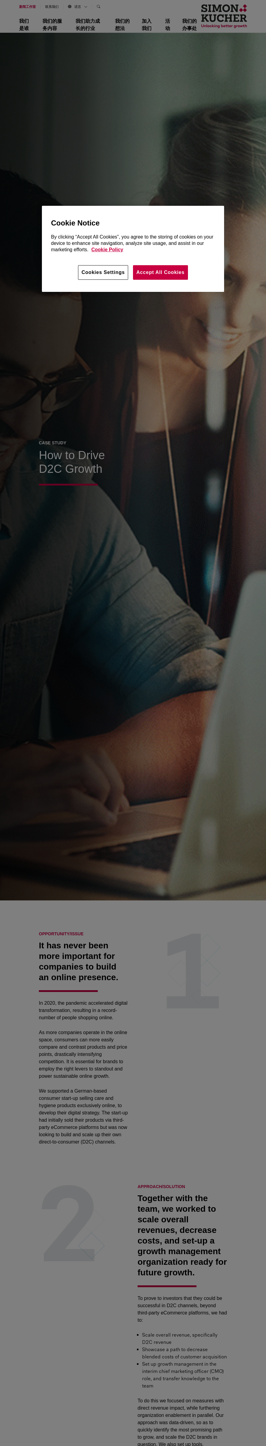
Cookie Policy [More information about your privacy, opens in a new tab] (107, 249)
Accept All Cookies (160, 272)
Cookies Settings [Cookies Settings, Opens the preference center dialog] (103, 272)
